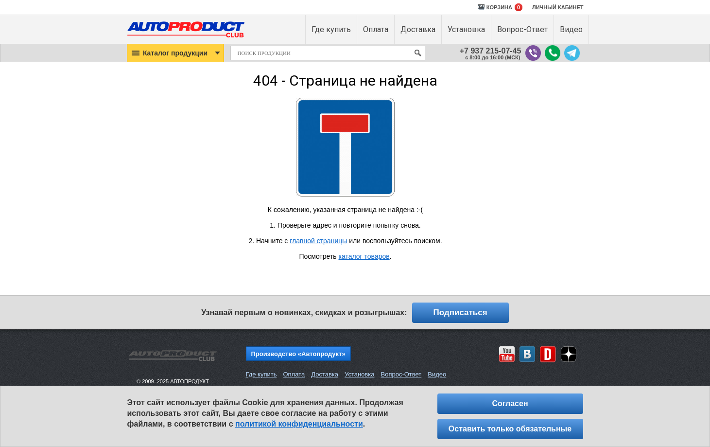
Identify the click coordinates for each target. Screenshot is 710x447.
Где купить (261, 374)
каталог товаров (364, 256)
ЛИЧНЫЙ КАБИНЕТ (558, 7)
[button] (175, 53)
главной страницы (318, 241)
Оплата (294, 374)
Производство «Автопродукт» (298, 354)
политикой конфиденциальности (299, 424)
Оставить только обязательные (510, 429)
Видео (437, 374)
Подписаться (460, 312)
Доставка (324, 374)
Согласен (510, 403)
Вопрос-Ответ (401, 374)
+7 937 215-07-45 (490, 50)
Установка (359, 374)
